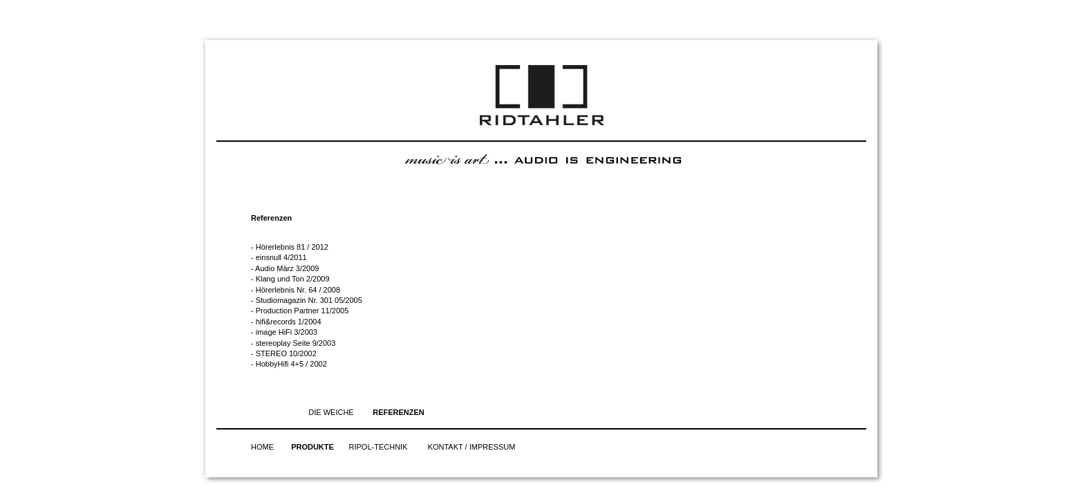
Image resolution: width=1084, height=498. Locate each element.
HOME (262, 447)
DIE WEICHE (330, 412)
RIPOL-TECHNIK (378, 447)
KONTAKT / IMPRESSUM (472, 447)
